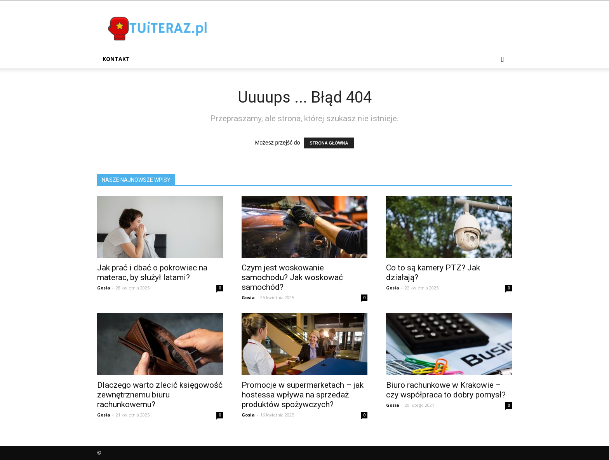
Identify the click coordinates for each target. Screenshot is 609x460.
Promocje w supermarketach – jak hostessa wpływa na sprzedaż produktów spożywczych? (303, 394)
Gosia (103, 288)
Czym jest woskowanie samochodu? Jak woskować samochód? (292, 277)
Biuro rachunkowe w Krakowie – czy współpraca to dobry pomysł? (446, 389)
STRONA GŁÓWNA (329, 143)
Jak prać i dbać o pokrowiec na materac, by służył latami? (152, 272)
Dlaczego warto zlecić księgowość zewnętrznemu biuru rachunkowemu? (160, 394)
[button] (502, 59)
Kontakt (116, 59)
